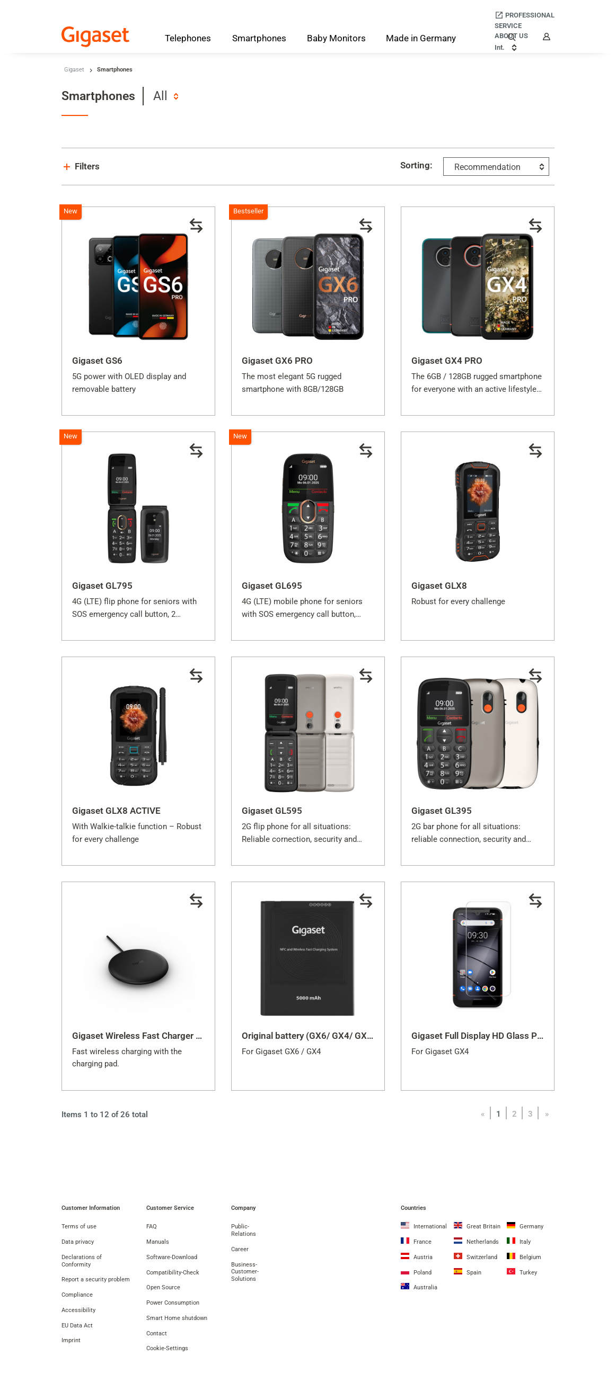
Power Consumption (172, 1302)
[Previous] (482, 1114)
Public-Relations (243, 1230)
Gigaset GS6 (97, 360)
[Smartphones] (259, 40)
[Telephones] (188, 40)
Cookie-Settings (167, 1348)
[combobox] (165, 96)
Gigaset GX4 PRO (446, 360)
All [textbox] (160, 96)
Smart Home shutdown (176, 1318)
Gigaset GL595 (272, 810)
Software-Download (171, 1257)
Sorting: (416, 165)
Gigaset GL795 (102, 585)
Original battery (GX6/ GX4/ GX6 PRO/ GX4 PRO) (340, 1035)
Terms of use (78, 1226)
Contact (156, 1333)
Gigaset (74, 69)
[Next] (546, 1114)
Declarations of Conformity (81, 1261)
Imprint (71, 1340)
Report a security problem (95, 1279)
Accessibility (78, 1310)
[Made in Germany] (421, 39)
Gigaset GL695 (272, 585)
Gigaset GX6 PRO (277, 360)
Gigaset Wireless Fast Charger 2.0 (140, 1035)
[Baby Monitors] (336, 39)
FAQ (151, 1226)
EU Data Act (77, 1325)
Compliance (77, 1294)
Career (240, 1249)
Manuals (157, 1241)
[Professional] (525, 15)
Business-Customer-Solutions (245, 1272)
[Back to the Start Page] (95, 36)
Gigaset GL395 (441, 810)
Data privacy (77, 1241)
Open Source (163, 1287)
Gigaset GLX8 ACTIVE (116, 810)
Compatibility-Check (172, 1272)
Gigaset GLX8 (439, 585)
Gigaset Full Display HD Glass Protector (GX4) (503, 1035)
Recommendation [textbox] (487, 167)
